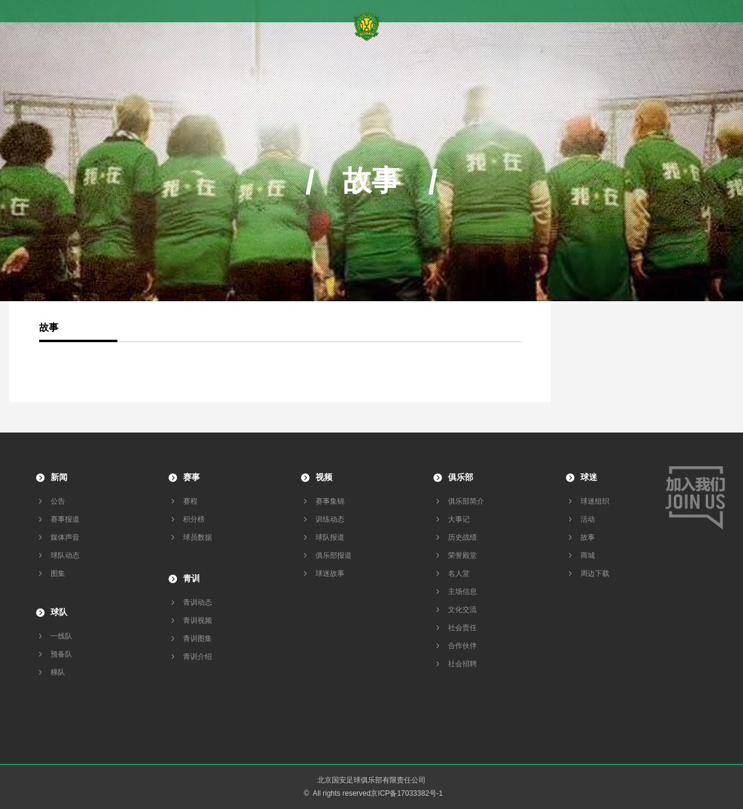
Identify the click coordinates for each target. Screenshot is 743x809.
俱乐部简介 (466, 501)
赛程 (190, 501)
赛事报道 (65, 519)
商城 (587, 555)
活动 (587, 519)
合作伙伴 (462, 646)
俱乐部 (460, 477)
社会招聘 (462, 664)
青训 (191, 578)
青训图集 (197, 638)
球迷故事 (330, 573)
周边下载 (594, 573)
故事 (587, 537)
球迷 (588, 477)
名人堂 (459, 573)
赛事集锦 (330, 501)
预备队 (61, 654)
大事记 (459, 519)
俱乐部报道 (334, 555)
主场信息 (462, 591)
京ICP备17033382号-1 (406, 793)
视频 (324, 477)
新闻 (59, 477)
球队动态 (65, 555)
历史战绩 (462, 537)
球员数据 (197, 537)
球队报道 (330, 537)
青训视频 (197, 620)
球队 (59, 612)
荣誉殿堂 (462, 555)
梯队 (58, 672)
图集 (58, 573)
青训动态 (197, 602)
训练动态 (330, 519)
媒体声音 (65, 537)
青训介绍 (197, 656)
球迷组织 (594, 501)
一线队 (61, 636)
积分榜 (194, 519)
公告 (58, 501)
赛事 (191, 477)
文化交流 (462, 609)
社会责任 (462, 627)
